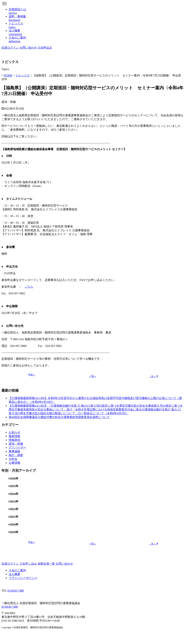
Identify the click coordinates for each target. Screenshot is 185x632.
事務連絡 (14, 451)
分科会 (13, 458)
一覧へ (92, 376)
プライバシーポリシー (23, 577)
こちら (29, 286)
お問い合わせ (28, 47)
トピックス (22, 75)
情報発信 (14, 439)
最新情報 (14, 436)
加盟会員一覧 (46, 563)
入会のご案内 (17, 570)
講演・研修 (8, 101)
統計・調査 (16, 455)
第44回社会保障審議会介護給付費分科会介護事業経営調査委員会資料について (59, 417)
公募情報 (14, 462)
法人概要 (14, 574)
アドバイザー (17, 447)
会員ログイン (10, 47)
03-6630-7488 (15, 590)
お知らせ (14, 432)
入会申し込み (28, 563)
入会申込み (45, 47)
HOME (8, 75)
